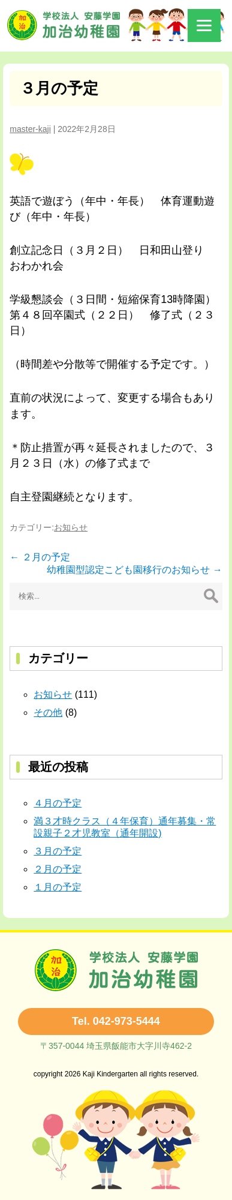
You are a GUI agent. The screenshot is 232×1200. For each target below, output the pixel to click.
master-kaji (30, 129)
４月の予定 (58, 803)
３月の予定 (59, 88)
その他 (48, 712)
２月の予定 (40, 557)
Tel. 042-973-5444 (116, 1021)
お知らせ (71, 527)
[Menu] (204, 25)
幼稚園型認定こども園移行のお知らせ (134, 570)
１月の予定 (58, 887)
